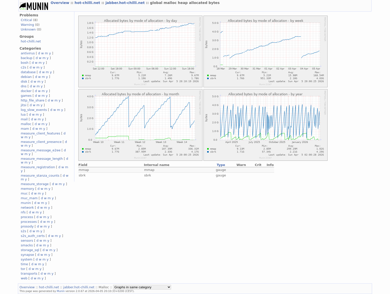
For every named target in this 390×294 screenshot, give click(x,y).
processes (29, 222)
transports (29, 273)
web (24, 278)
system (26, 259)
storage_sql (30, 250)
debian (26, 77)
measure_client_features (40, 133)
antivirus (28, 53)
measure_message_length (42, 159)
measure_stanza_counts (40, 175)
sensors (27, 240)
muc (24, 193)
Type (221, 165)
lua (23, 114)
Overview (60, 3)
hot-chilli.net (88, 3)
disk (24, 81)
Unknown (28, 29)
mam (25, 129)
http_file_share (32, 100)
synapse (27, 255)
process (27, 217)
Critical (26, 20)
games (26, 96)
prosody (27, 226)
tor (23, 269)
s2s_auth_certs (33, 236)
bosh (24, 63)
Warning (27, 25)
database (28, 72)
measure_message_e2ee (40, 150)
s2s (23, 231)
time (24, 264)
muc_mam (29, 198)
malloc (26, 124)
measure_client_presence (41, 142)
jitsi (23, 105)
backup (26, 58)
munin (26, 203)
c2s (23, 67)
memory (27, 189)
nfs (23, 212)
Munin (61, 291)
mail (24, 119)
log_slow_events (34, 110)
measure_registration (38, 167)
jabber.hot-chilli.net (125, 3)
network (27, 207)
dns (23, 86)
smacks (27, 245)
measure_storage (35, 184)
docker (26, 91)
